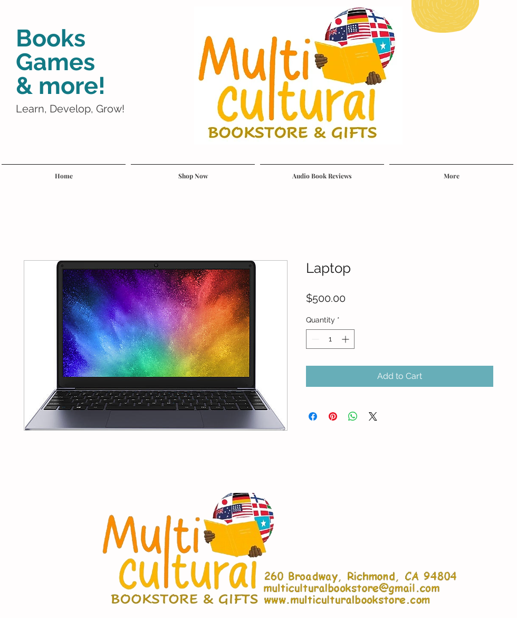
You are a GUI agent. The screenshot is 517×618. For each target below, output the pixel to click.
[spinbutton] (330, 339)
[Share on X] (373, 416)
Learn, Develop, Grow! (70, 108)
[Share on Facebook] (313, 416)
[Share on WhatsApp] (353, 416)
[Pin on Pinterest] (333, 416)
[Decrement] (314, 339)
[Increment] (346, 339)
